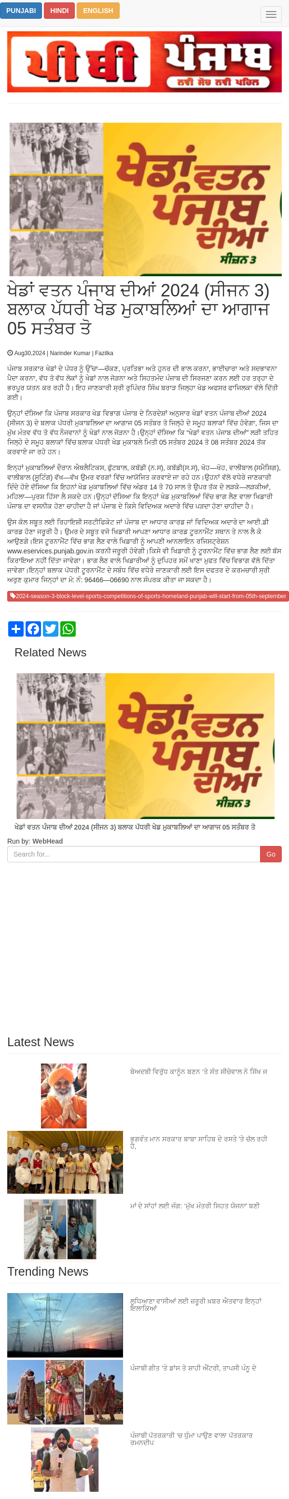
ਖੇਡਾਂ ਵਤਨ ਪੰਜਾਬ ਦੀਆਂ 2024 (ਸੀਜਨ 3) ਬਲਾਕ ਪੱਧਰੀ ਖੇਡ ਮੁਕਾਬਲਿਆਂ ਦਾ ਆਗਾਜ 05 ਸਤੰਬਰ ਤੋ (134, 827)
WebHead (46, 841)
